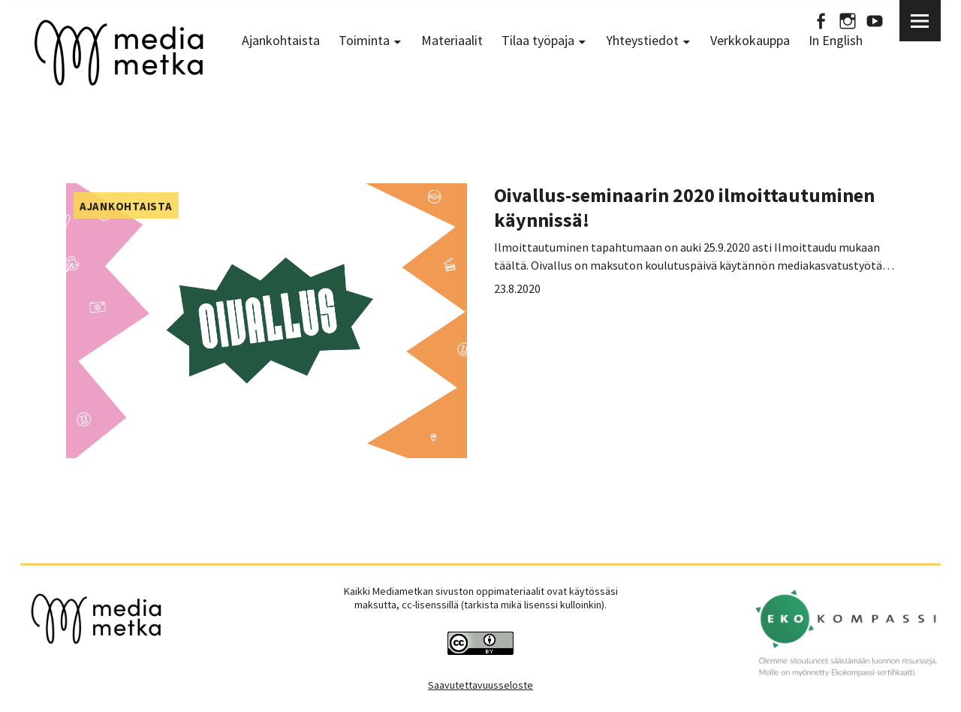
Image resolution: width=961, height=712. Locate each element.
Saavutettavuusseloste (480, 685)
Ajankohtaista (281, 40)
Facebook (821, 20)
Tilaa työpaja (538, 40)
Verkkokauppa (750, 40)
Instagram (848, 20)
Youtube (875, 20)
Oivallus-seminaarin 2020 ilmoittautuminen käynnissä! (684, 207)
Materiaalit (452, 40)
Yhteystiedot (642, 40)
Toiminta (364, 40)
